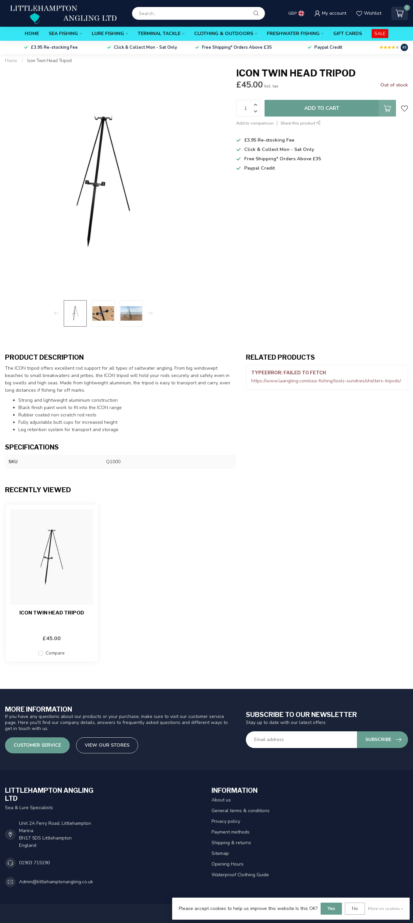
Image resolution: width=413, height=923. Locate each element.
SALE (380, 33)
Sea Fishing (63, 33)
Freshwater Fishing (293, 33)
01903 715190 (34, 863)
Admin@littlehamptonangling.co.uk (56, 882)
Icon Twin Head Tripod (49, 61)
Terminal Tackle (159, 33)
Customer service (37, 745)
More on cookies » (385, 908)
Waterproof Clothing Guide (240, 875)
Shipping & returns (231, 843)
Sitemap (220, 853)
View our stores (107, 745)
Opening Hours (228, 864)
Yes (331, 908)
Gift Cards (347, 33)
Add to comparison (255, 123)
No (355, 908)
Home (32, 33)
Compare (55, 653)
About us (221, 800)
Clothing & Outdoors (223, 33)
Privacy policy (226, 821)
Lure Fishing (108, 33)
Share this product (301, 123)
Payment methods (231, 832)
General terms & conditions (241, 810)
